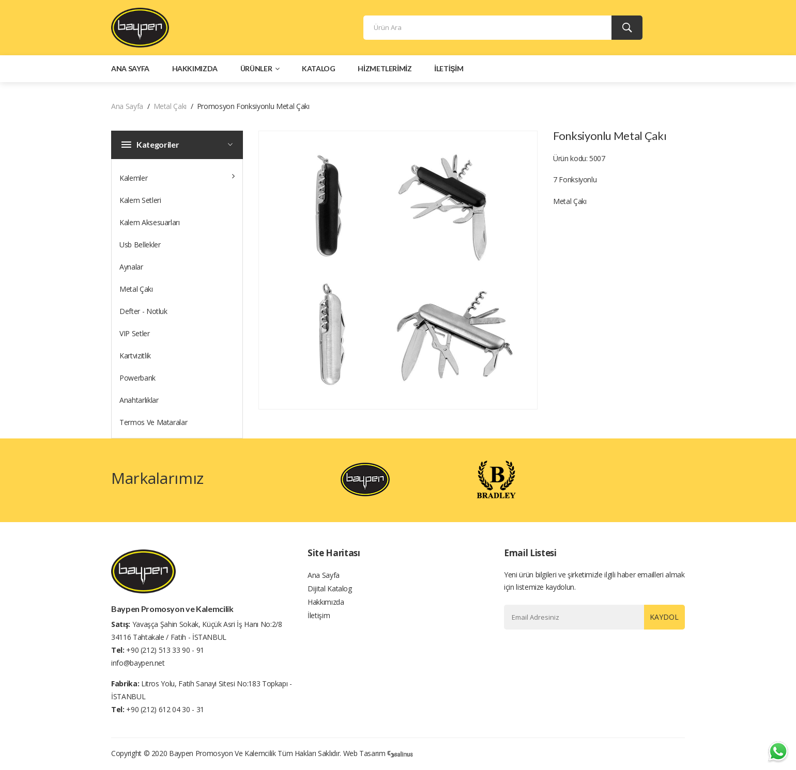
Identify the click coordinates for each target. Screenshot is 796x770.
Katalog (318, 71)
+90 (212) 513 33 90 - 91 (165, 651)
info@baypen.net (138, 664)
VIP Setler (134, 336)
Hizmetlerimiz (384, 71)
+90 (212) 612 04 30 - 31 (165, 710)
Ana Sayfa (130, 71)
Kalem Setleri (140, 203)
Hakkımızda (195, 71)
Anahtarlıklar (138, 402)
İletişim (448, 71)
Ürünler (260, 71)
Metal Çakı (170, 109)
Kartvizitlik (135, 358)
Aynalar (131, 269)
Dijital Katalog (330, 594)
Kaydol (661, 619)
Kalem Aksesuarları (149, 225)
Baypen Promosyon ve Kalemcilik (222, 754)
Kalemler (177, 178)
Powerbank (137, 380)
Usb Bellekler (139, 247)
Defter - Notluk (143, 314)
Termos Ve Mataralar (153, 425)
